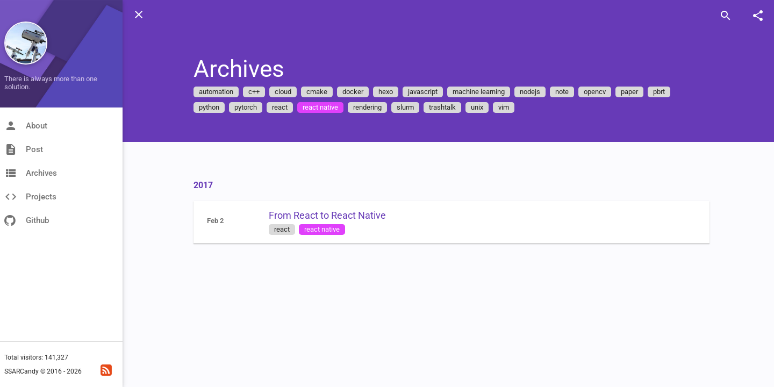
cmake (316, 92)
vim (503, 107)
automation (216, 92)
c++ (254, 92)
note (562, 92)
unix (477, 107)
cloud (283, 92)
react (280, 107)
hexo (385, 92)
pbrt (659, 92)
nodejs (530, 92)
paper (629, 92)
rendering (367, 107)
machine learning (479, 92)
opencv (595, 92)
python (209, 107)
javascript (423, 92)
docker (352, 92)
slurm (405, 107)
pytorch (245, 107)
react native (320, 107)
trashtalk (442, 107)
